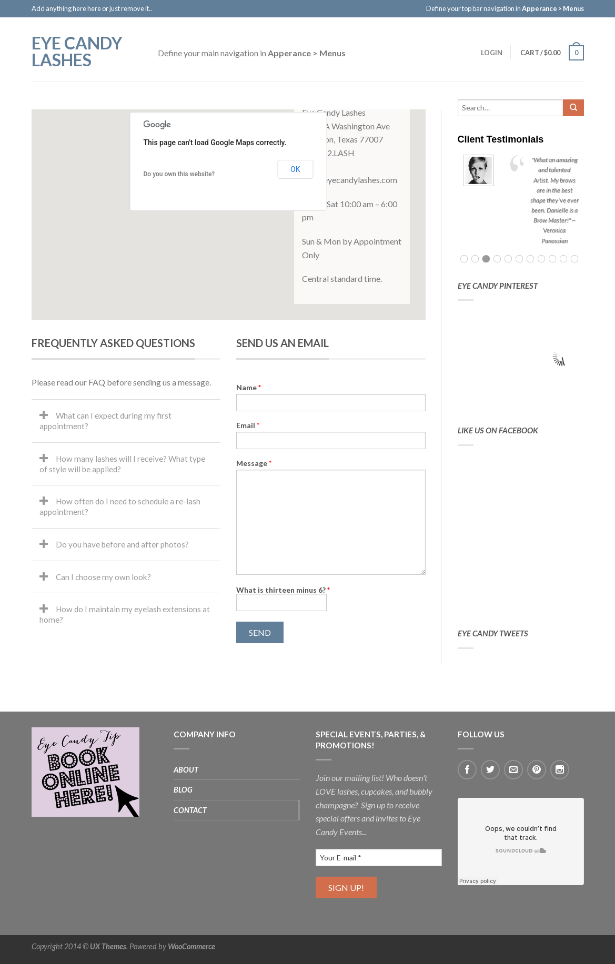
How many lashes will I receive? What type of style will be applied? (122, 464)
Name (248, 387)
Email (247, 425)
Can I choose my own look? (103, 577)
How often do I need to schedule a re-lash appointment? (119, 506)
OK (295, 169)
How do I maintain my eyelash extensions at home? (124, 614)
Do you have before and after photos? (122, 544)
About (186, 769)
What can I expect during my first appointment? (105, 421)
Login (491, 52)
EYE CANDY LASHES (77, 50)
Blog (183, 789)
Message (253, 463)
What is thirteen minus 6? (283, 589)
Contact (190, 810)
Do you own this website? (179, 174)
